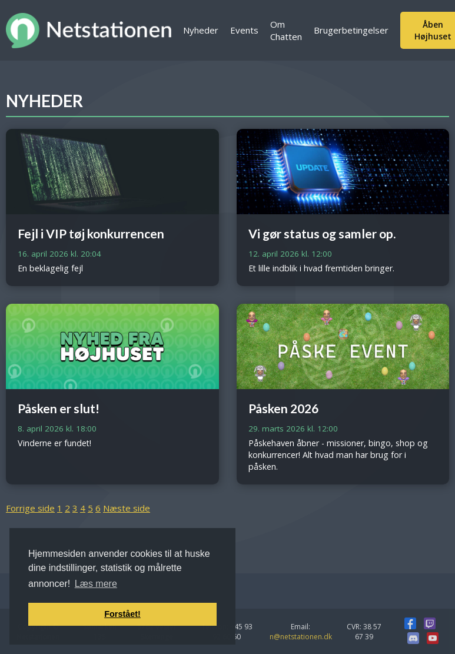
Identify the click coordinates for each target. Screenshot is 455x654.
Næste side (126, 508)
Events (244, 30)
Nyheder (200, 30)
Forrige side (30, 508)
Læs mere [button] (96, 584)
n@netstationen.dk (301, 637)
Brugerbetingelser (351, 30)
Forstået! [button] (122, 614)
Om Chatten (286, 30)
